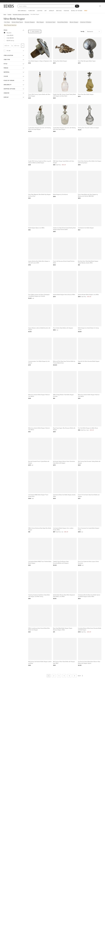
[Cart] (100, 6)
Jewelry (51, 10)
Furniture (31, 10)
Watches (59, 10)
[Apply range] (22, 46)
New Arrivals (22, 10)
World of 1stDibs (76, 10)
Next (80, 675)
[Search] (47, 6)
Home (5, 14)
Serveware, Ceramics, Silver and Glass (21, 14)
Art (46, 10)
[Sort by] (93, 31)
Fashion (66, 10)
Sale (85, 10)
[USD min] (7, 45)
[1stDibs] (9, 6)
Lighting (39, 10)
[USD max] (17, 45)
